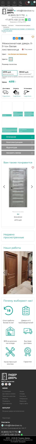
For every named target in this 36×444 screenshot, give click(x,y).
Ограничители (7, 131)
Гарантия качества (8, 396)
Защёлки (16, 115)
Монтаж (5, 399)
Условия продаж (18, 442)
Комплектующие (14, 142)
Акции (22, 391)
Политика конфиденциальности (18, 440)
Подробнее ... (6, 96)
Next (31, 187)
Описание (11, 137)
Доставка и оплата (8, 394)
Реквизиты (6, 401)
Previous (4, 187)
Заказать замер (13, 153)
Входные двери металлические (13, 411)
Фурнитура (11, 147)
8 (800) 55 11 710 (16, 15)
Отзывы (22, 394)
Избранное (23, 399)
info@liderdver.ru (25, 10)
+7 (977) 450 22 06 (14, 20)
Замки (15, 112)
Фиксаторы (28, 112)
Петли (4, 128)
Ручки (4, 115)
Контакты (23, 396)
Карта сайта (24, 403)
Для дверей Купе (22, 130)
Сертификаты (7, 403)
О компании (6, 391)
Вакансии (23, 401)
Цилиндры (28, 115)
